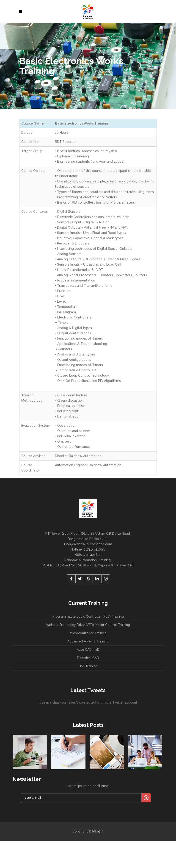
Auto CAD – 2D (88, 649)
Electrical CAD (88, 658)
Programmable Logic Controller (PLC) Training (88, 616)
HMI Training (88, 666)
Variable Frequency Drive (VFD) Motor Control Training (88, 625)
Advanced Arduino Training (88, 641)
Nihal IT (98, 831)
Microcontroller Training (88, 633)
